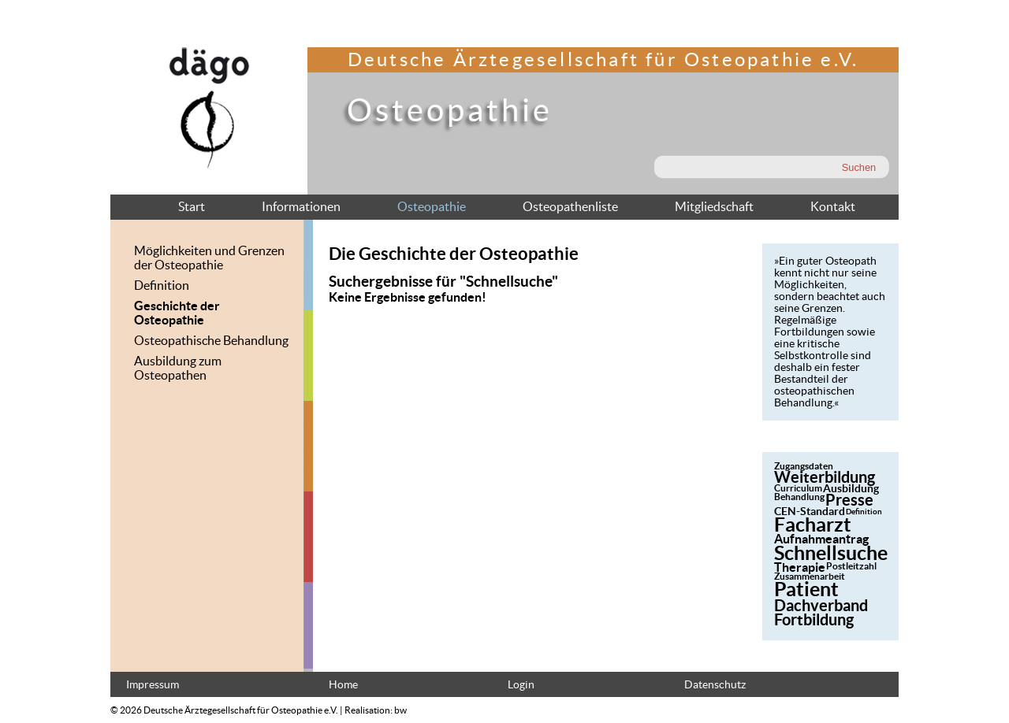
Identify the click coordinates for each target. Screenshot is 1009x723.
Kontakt (832, 206)
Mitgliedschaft (714, 206)
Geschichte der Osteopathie (177, 312)
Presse (849, 500)
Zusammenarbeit (809, 576)
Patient (806, 589)
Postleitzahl (851, 566)
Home (343, 685)
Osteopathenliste (570, 206)
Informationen (301, 206)
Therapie (799, 567)
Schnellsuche (831, 553)
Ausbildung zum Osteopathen (178, 368)
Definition (161, 285)
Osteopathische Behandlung (211, 340)
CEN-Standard (809, 511)
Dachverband (821, 605)
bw (400, 710)
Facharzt (812, 525)
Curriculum (798, 488)
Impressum (152, 685)
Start (191, 206)
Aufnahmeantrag (821, 539)
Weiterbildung (824, 477)
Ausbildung (851, 488)
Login (521, 685)
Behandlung (799, 496)
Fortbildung (814, 619)
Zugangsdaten (803, 466)
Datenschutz (715, 685)
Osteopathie (431, 206)
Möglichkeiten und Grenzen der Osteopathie (209, 257)
